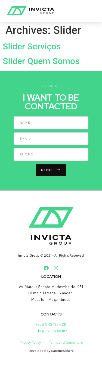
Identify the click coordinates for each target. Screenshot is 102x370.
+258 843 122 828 (50, 324)
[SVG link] (30, 10)
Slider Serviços (32, 46)
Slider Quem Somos (41, 61)
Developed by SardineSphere (51, 351)
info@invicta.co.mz (51, 330)
